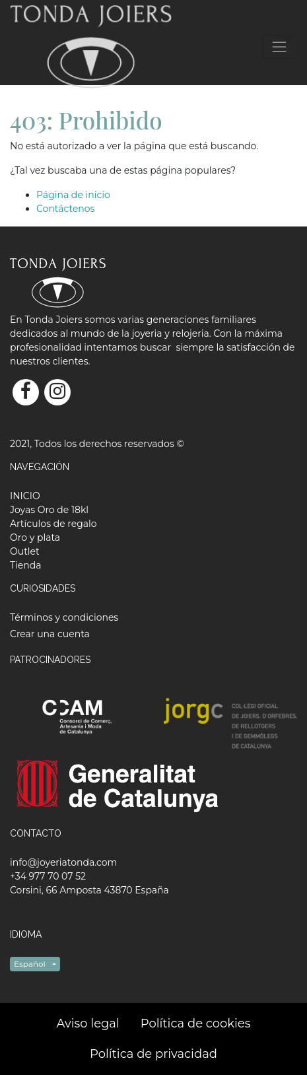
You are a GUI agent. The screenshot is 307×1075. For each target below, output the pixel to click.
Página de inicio (73, 195)
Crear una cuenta (50, 634)
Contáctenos (65, 209)
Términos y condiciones (64, 617)
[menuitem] (25, 496)
